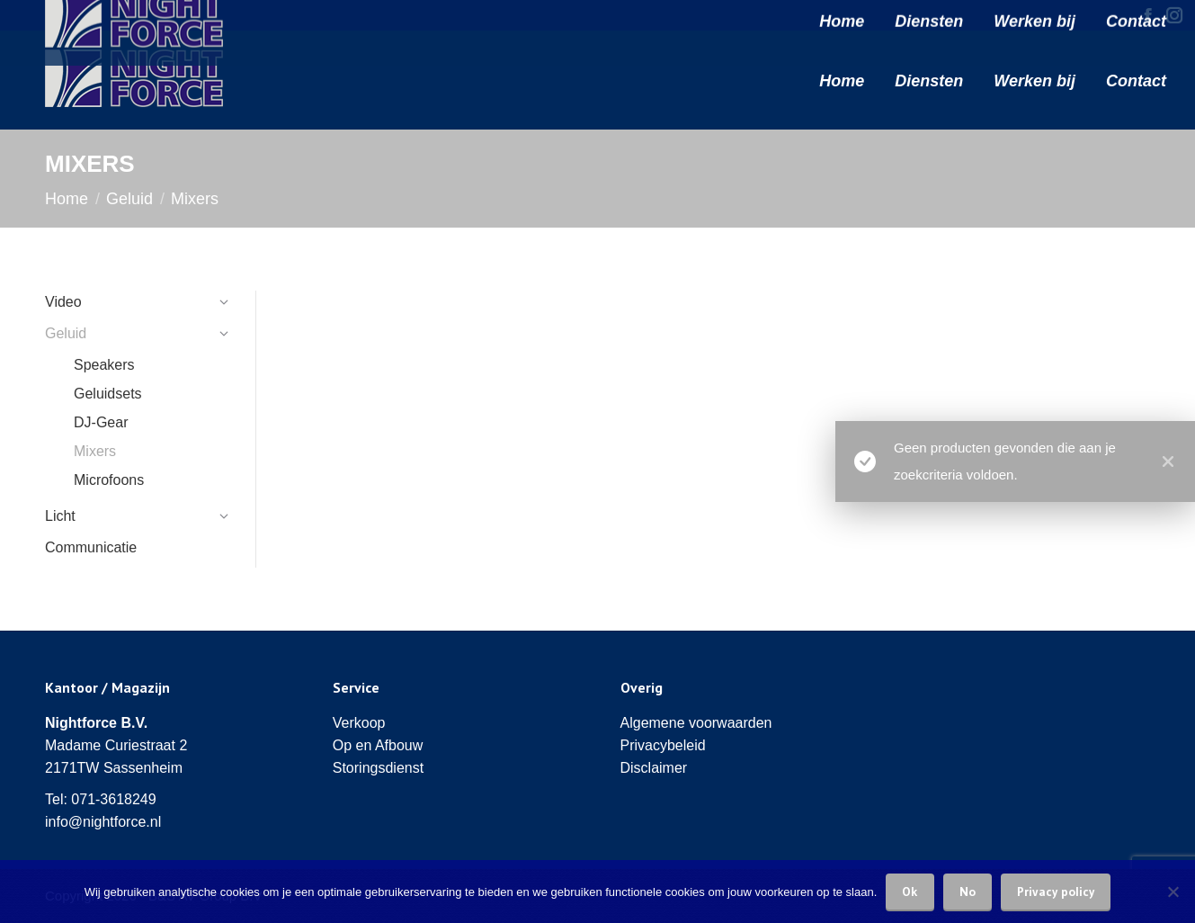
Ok (910, 891)
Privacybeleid (663, 745)
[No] (1173, 892)
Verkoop (359, 722)
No (967, 891)
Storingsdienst (378, 767)
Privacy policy (1055, 891)
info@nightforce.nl (103, 821)
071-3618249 (113, 799)
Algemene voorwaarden (696, 722)
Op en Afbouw (378, 745)
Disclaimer (654, 767)
